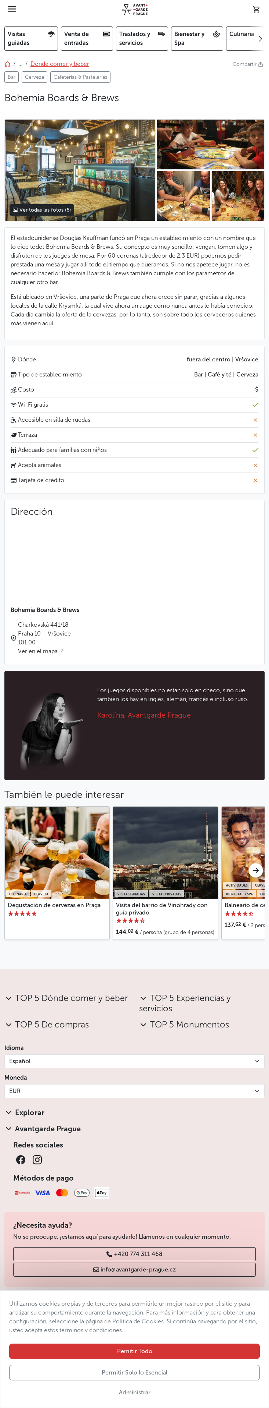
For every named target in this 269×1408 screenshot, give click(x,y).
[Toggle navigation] (12, 9)
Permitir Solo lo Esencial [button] (134, 1372)
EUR (15, 1090)
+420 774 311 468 (134, 1253)
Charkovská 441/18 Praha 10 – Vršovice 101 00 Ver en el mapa (44, 638)
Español (19, 1061)
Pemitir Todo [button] (134, 1351)
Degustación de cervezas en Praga (54, 905)
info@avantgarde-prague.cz (134, 1269)
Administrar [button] (134, 1392)
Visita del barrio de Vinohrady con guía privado (162, 909)
